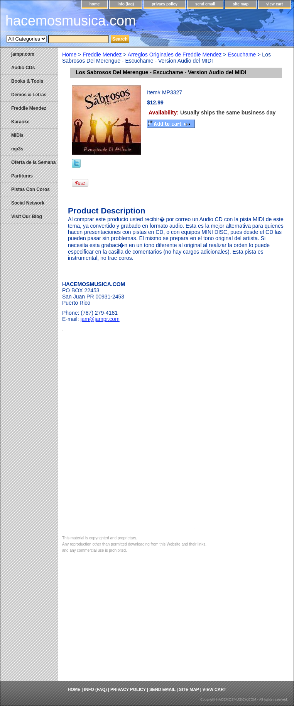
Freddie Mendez (102, 54)
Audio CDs (23, 67)
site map (241, 4)
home (95, 4)
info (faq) (125, 4)
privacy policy (164, 4)
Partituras (22, 176)
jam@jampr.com (99, 319)
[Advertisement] (176, 623)
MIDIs (17, 135)
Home (69, 54)
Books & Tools (27, 81)
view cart (274, 4)
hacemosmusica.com (70, 21)
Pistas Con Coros (30, 189)
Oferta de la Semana (33, 162)
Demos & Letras (28, 94)
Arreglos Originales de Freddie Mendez (175, 54)
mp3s (17, 149)
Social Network (27, 203)
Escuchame (242, 54)
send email (205, 4)
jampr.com (22, 54)
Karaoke (20, 121)
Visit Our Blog (26, 216)
